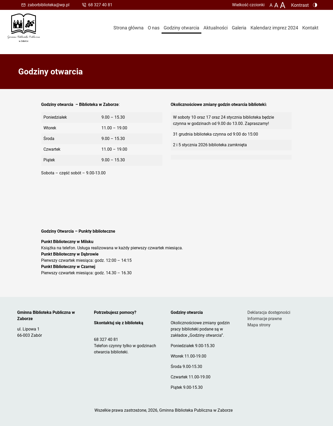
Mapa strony (259, 324)
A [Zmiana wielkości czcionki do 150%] (276, 5)
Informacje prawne (264, 318)
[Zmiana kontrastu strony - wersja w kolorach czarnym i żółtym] (302, 5)
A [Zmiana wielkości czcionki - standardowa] (271, 5)
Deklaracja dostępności (268, 312)
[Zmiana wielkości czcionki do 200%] (282, 5)
